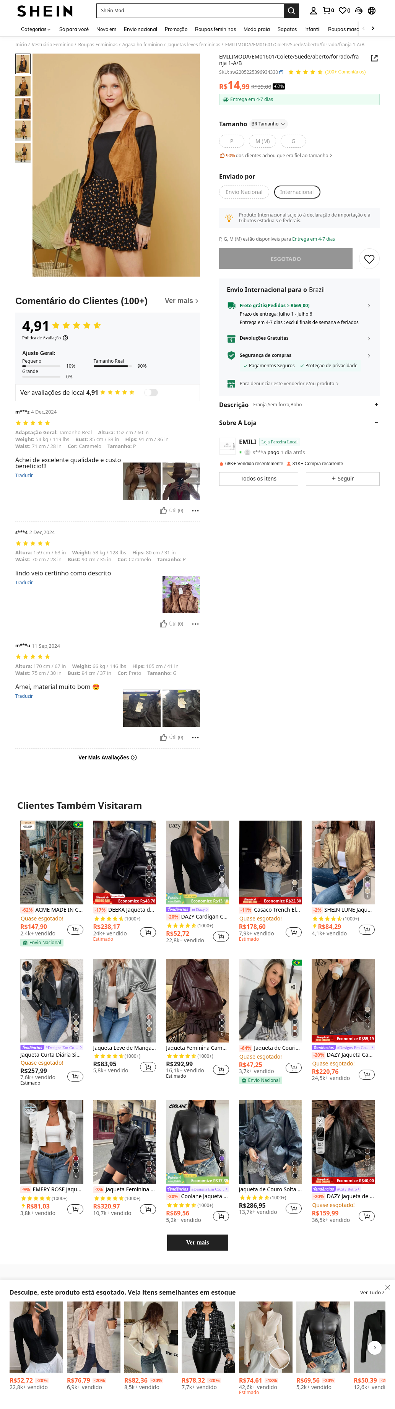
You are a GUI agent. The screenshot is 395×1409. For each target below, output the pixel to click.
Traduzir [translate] (24, 475)
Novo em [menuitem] (106, 29)
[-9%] (25, 1189)
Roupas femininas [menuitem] (215, 29)
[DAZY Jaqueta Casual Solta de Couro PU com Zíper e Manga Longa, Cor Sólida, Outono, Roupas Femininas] (343, 1000)
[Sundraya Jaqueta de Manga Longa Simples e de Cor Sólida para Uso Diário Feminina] (151, 1337)
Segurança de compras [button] (265, 355)
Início (21, 44)
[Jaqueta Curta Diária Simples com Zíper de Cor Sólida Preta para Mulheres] (51, 1000)
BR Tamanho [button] (269, 124)
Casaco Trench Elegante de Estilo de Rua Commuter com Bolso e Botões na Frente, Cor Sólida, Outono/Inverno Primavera (270, 910)
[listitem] (51, 884)
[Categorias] (36, 28)
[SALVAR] (369, 258)
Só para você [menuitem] (74, 29)
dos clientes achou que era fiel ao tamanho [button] (276, 155)
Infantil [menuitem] (312, 29)
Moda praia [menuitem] (257, 29)
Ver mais (197, 1242)
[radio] (231, 141)
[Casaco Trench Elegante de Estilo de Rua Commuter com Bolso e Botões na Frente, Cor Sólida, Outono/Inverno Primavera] (270, 862)
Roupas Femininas (98, 44)
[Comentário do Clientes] (107, 301)
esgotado (286, 258)
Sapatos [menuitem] (287, 29)
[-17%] (100, 910)
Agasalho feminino (142, 44)
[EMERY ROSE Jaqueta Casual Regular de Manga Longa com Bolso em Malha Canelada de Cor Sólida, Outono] (93, 1337)
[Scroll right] (372, 28)
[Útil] (163, 510)
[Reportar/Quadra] (195, 510)
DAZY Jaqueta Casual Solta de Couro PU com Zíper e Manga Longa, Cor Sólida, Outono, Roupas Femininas (343, 1055)
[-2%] (317, 910)
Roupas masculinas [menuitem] (350, 29)
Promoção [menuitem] (176, 29)
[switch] (151, 392)
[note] (41, 942)
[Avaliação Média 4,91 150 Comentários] (327, 72)
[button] (358, 10)
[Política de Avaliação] (45, 338)
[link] (328, 10)
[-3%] (98, 1189)
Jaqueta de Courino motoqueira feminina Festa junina (270, 1048)
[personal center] (313, 10)
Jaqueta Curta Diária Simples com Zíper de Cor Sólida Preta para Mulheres (51, 1055)
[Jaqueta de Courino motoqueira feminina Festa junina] (270, 1000)
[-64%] (245, 1048)
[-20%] (172, 917)
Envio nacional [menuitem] (140, 29)
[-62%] (27, 910)
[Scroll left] (363, 28)
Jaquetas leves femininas (193, 44)
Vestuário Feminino (52, 44)
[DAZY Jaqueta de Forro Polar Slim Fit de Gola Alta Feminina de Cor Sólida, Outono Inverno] (266, 1337)
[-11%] (245, 910)
